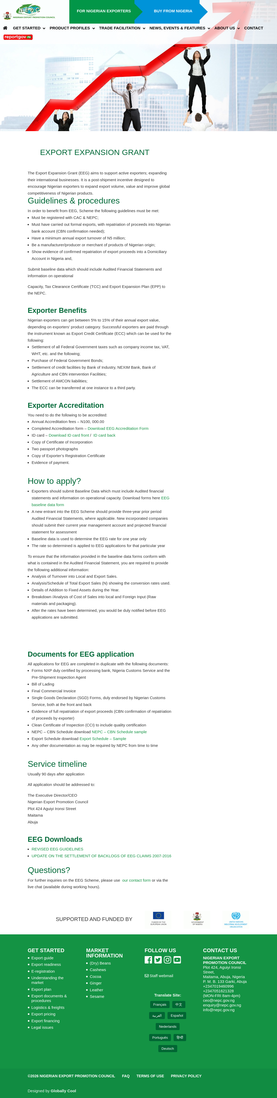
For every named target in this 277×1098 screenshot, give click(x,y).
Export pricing (44, 1014)
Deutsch (167, 1049)
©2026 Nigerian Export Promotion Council (71, 1076)
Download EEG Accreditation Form (118, 428)
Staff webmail (159, 975)
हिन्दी (180, 1038)
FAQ (126, 1076)
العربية (157, 1015)
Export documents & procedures (49, 998)
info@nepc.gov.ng (218, 1010)
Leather (96, 990)
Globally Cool (63, 1091)
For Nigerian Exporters (104, 11)
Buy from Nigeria (173, 11)
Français (159, 1004)
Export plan (41, 989)
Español (177, 1015)
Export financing (46, 1021)
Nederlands (167, 1027)
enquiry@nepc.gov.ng (222, 1005)
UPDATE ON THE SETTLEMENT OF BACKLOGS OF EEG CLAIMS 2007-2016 (101, 856)
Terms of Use (150, 1076)
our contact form (136, 880)
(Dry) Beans (100, 963)
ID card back (103, 435)
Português (160, 1038)
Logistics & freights (48, 1007)
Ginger (96, 983)
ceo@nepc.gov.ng (218, 1000)
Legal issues (42, 1027)
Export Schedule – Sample (103, 738)
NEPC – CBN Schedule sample (119, 732)
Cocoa (95, 976)
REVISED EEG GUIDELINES (57, 849)
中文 (178, 1004)
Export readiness (46, 964)
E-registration (43, 971)
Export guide (43, 958)
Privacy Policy (186, 1076)
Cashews (98, 969)
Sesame (97, 996)
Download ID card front (69, 435)
